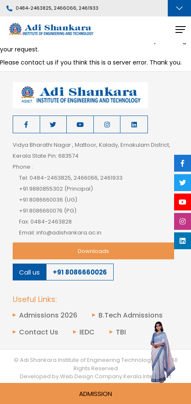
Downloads (93, 251)
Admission (95, 393)
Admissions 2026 (48, 315)
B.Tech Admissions (130, 315)
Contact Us (38, 332)
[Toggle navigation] (179, 8)
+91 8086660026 (80, 272)
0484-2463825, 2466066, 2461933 (52, 8)
